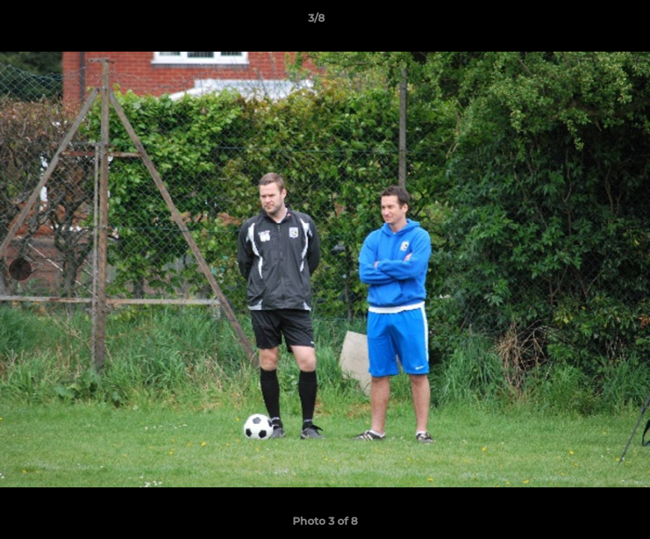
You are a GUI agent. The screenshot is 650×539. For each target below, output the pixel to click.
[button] (587, 21)
